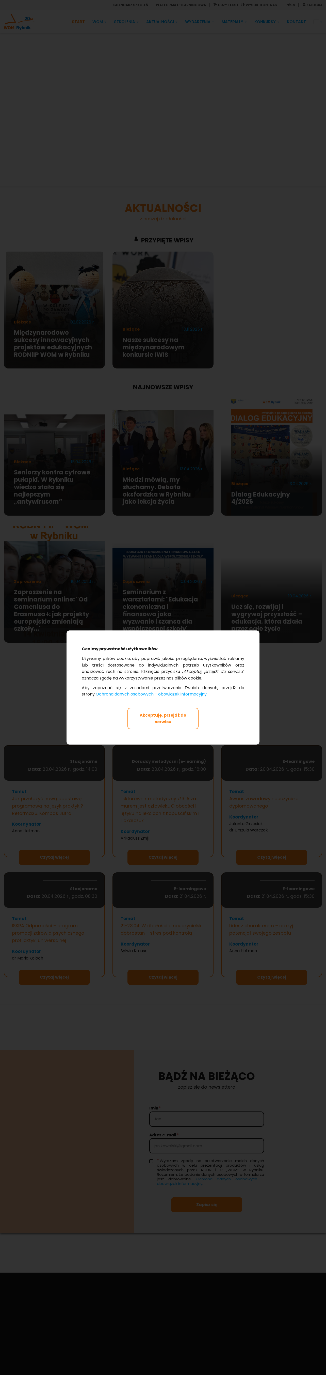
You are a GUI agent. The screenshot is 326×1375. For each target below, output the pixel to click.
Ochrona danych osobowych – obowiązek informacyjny (151, 694)
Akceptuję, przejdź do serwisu (163, 718)
